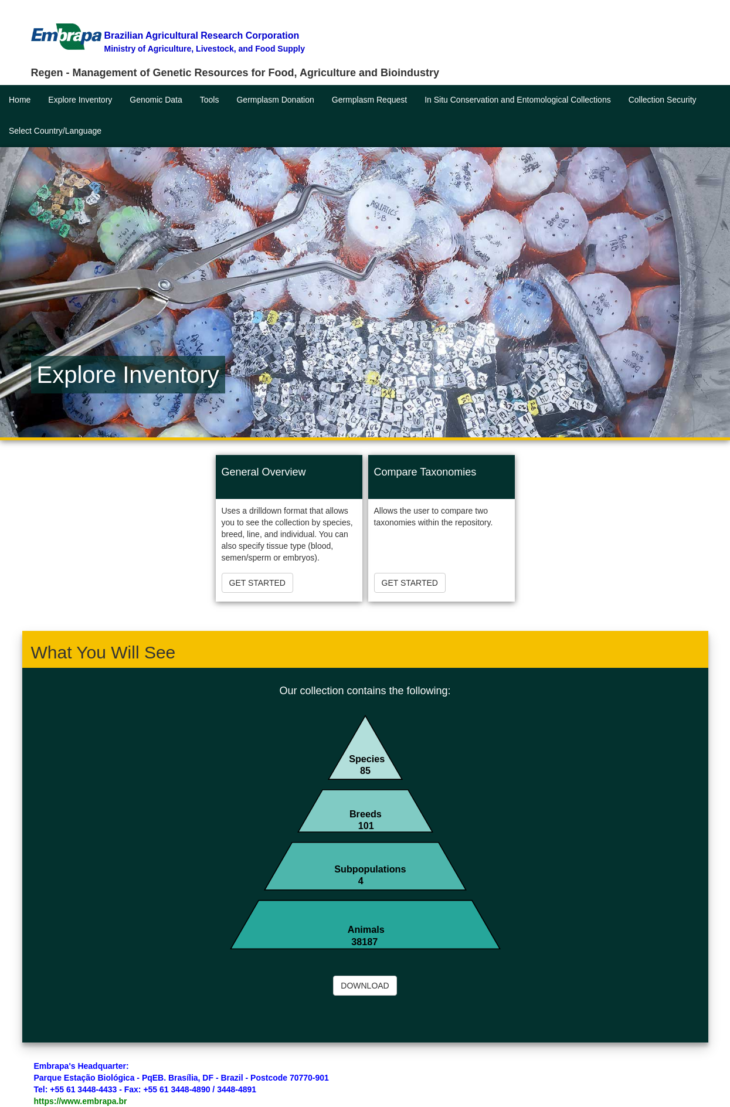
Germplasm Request (369, 99)
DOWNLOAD (365, 985)
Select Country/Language (55, 130)
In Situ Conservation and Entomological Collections (518, 99)
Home (19, 99)
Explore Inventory (80, 99)
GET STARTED (257, 583)
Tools (209, 99)
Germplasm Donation (275, 99)
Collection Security (663, 99)
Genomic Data (156, 99)
